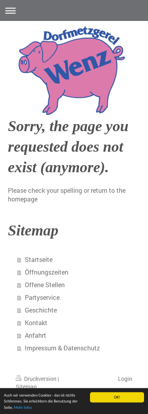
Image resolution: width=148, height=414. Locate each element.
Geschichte (41, 310)
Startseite (38, 259)
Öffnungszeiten (46, 272)
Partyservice (42, 297)
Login (125, 378)
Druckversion (37, 378)
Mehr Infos (23, 408)
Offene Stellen (45, 284)
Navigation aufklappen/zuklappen (74, 10)
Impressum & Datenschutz (62, 348)
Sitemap (26, 386)
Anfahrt (35, 335)
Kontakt (36, 322)
